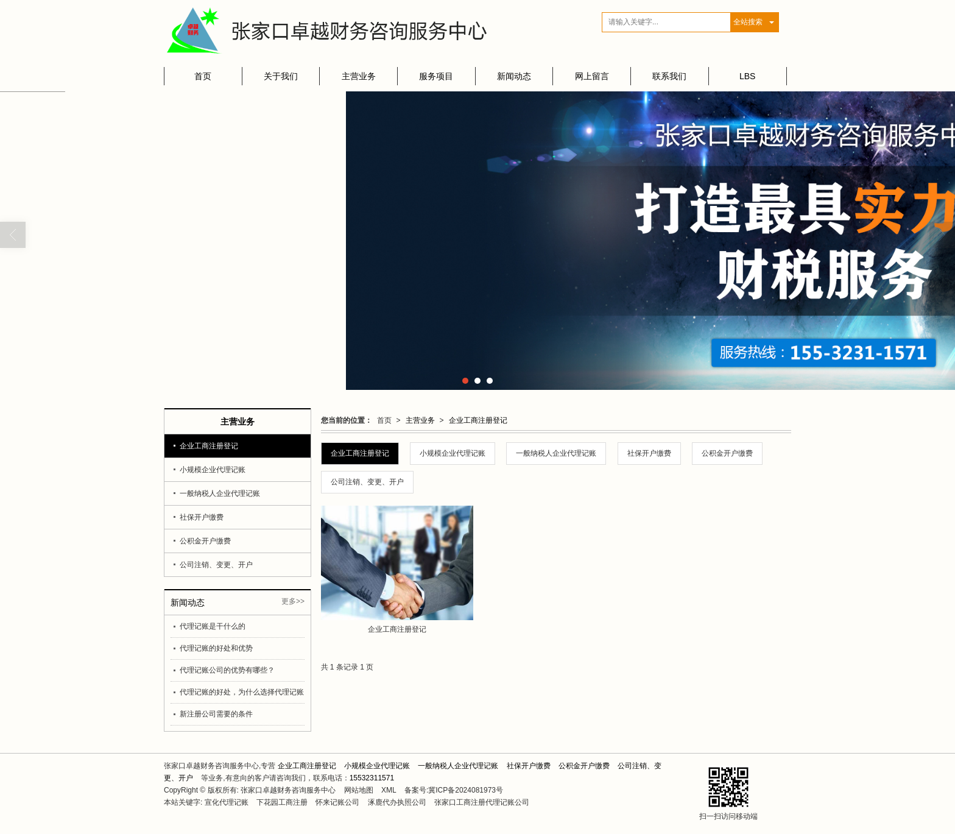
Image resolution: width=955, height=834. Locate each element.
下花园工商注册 (282, 802)
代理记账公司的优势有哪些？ (227, 670)
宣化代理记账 (226, 802)
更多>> (293, 601)
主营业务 (359, 76)
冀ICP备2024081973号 (465, 790)
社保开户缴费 (649, 453)
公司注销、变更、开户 (367, 482)
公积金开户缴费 (727, 453)
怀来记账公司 (337, 802)
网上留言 (592, 76)
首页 (202, 76)
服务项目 (436, 76)
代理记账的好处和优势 (216, 648)
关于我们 (281, 76)
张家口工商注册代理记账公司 (481, 802)
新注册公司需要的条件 (216, 714)
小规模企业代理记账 (452, 453)
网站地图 (358, 790)
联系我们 (669, 76)
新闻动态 (514, 76)
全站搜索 (748, 22)
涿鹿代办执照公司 (397, 802)
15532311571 (372, 778)
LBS (747, 76)
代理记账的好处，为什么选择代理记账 (242, 692)
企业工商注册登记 (478, 420)
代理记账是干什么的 (212, 626)
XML (388, 790)
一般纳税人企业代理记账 (556, 453)
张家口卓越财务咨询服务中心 (288, 790)
